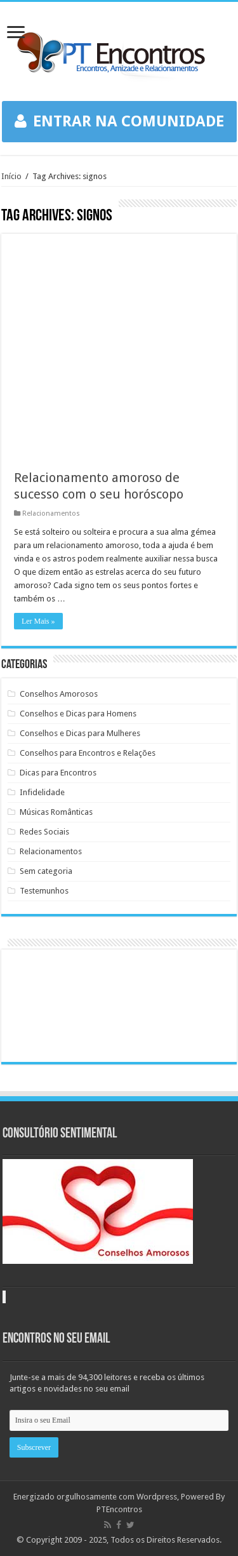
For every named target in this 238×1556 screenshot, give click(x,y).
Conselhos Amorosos (59, 694)
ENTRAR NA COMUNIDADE (119, 121)
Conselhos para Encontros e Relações (87, 753)
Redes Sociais (44, 831)
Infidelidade (42, 792)
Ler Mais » (38, 621)
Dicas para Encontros (58, 772)
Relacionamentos (51, 513)
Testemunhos (44, 890)
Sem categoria (46, 871)
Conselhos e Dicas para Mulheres (80, 733)
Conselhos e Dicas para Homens (78, 713)
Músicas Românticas (56, 812)
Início (11, 176)
